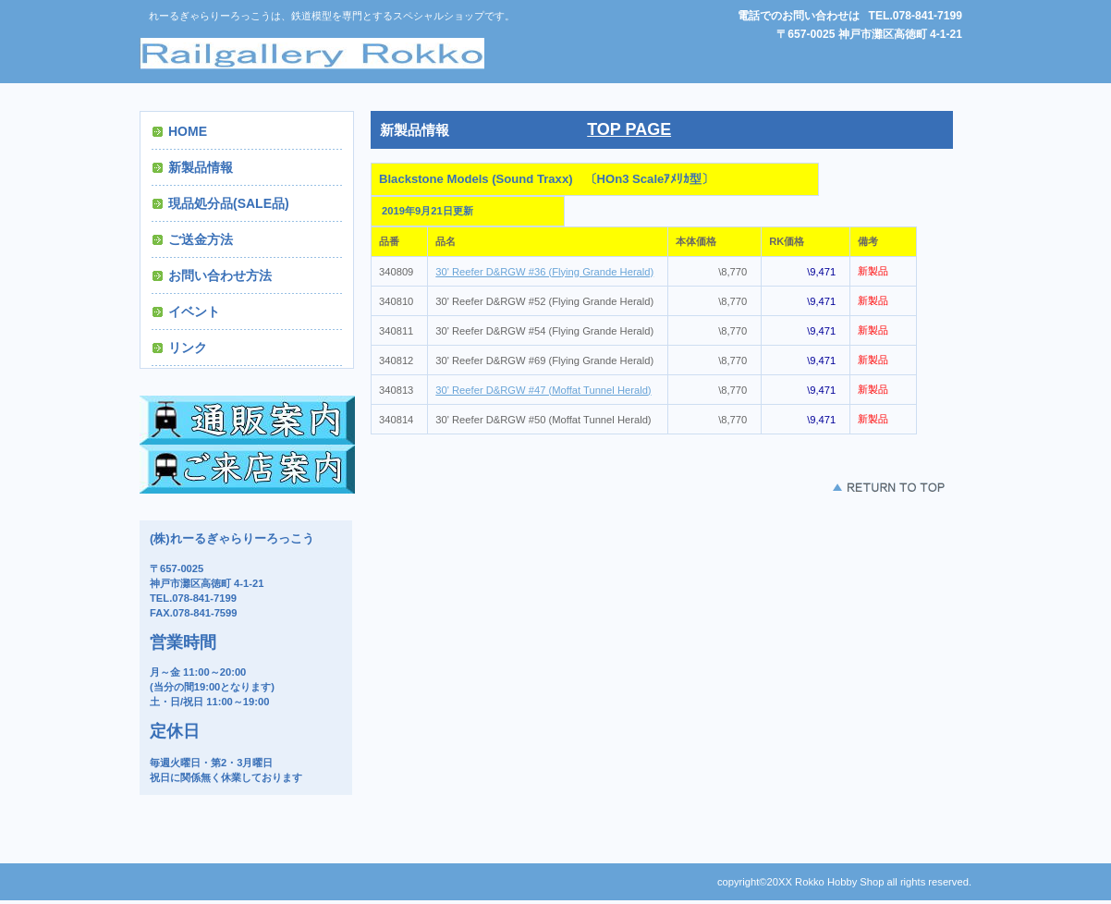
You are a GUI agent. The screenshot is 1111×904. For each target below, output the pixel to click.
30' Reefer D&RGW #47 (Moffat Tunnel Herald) (543, 390)
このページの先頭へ (888, 487)
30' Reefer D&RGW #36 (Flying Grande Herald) (544, 271)
